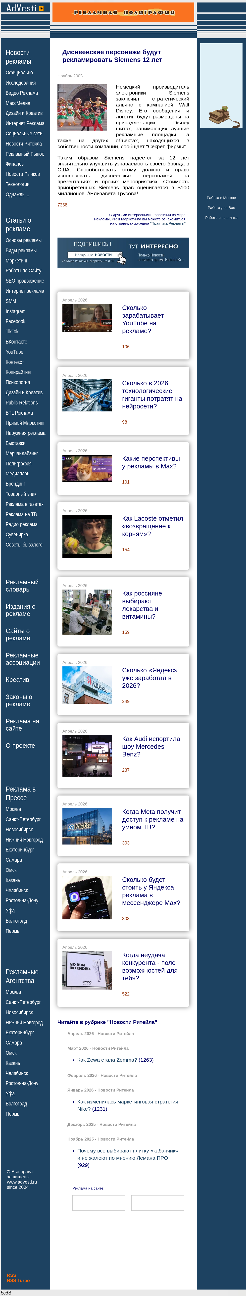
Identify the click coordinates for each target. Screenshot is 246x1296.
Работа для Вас (221, 207)
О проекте (20, 745)
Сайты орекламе (18, 634)
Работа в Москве (221, 198)
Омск (11, 870)
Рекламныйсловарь (22, 586)
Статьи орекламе (18, 224)
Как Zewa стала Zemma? (107, 1060)
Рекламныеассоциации (23, 659)
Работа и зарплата (221, 217)
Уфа (10, 911)
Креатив (17, 679)
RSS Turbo (18, 1280)
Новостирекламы (18, 56)
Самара (14, 860)
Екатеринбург (20, 850)
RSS (11, 1275)
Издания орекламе (21, 610)
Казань (13, 880)
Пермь (12, 931)
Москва (13, 809)
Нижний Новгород (24, 840)
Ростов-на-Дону (22, 900)
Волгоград (16, 921)
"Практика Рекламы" (168, 223)
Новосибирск (19, 830)
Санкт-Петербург (23, 819)
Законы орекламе (19, 700)
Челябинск (17, 890)
